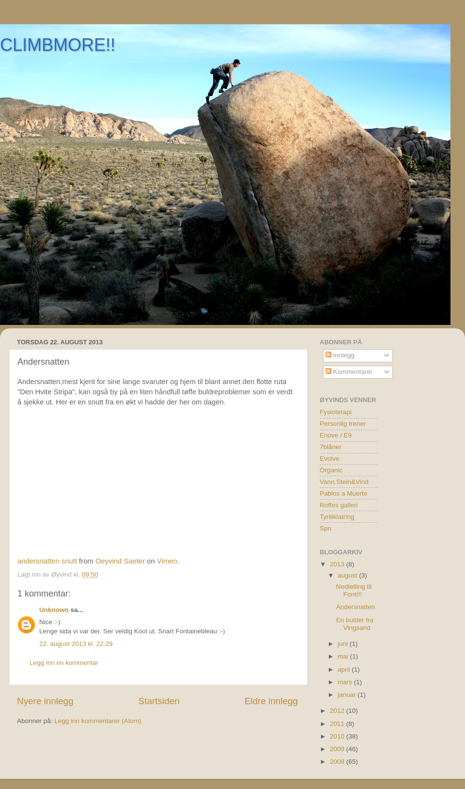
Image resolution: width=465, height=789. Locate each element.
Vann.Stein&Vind (344, 481)
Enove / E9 (336, 435)
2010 (338, 736)
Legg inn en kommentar (64, 662)
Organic (331, 470)
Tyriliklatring (337, 516)
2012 (338, 710)
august (348, 575)
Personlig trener (343, 423)
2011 (338, 723)
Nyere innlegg (45, 701)
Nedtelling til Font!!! (354, 590)
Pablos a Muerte (343, 493)
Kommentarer (349, 371)
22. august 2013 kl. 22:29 (76, 643)
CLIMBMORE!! (57, 45)
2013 (338, 564)
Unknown (54, 609)
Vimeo (167, 561)
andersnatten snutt (47, 561)
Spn (325, 528)
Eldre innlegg (271, 701)
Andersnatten (355, 607)
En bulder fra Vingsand (354, 623)
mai (344, 656)
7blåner (330, 447)
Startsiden (159, 701)
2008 (338, 761)
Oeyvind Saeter (120, 561)
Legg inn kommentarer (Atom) (97, 721)
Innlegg (340, 355)
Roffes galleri (339, 505)
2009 (338, 749)
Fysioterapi (336, 412)
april (345, 669)
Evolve (330, 458)
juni (344, 643)
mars (346, 682)
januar (347, 694)
